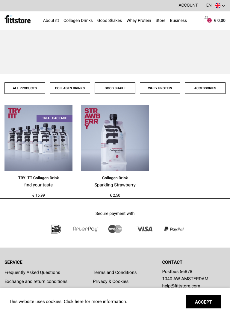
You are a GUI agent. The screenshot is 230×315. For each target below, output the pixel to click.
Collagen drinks (70, 88)
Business (178, 21)
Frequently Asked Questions (32, 272)
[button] (215, 5)
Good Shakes (109, 21)
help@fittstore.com (181, 286)
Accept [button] (203, 302)
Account (188, 5)
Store (161, 21)
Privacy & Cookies (110, 281)
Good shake (115, 88)
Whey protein (160, 88)
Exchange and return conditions (35, 281)
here (79, 301)
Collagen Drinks (78, 21)
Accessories (205, 88)
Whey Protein (138, 21)
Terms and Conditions (115, 272)
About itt (51, 21)
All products (25, 88)
